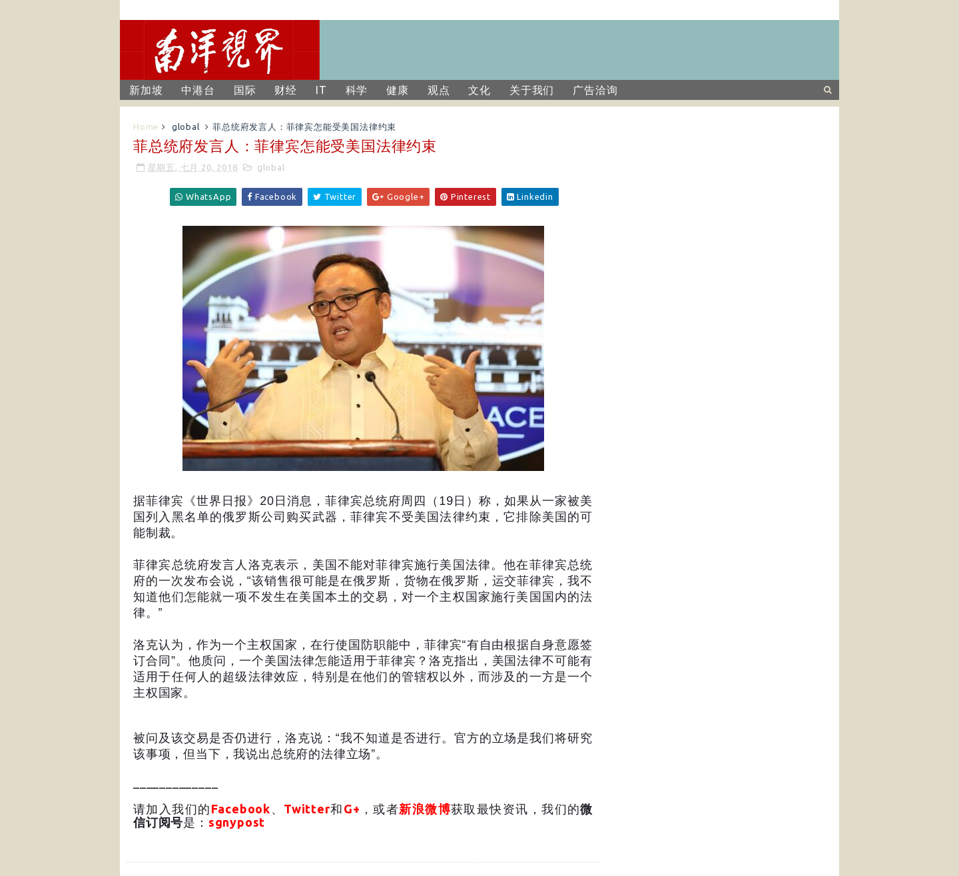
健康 (397, 90)
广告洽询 (595, 90)
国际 (245, 90)
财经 (285, 90)
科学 (357, 90)
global (186, 126)
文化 (479, 90)
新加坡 (145, 90)
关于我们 (531, 90)
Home (146, 126)
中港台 (197, 90)
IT (321, 90)
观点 (439, 90)
